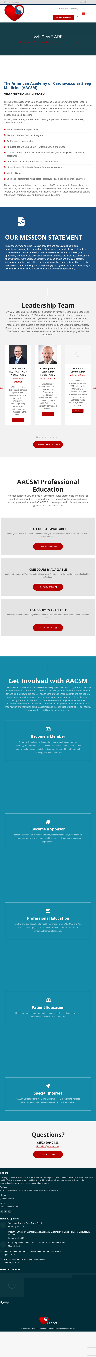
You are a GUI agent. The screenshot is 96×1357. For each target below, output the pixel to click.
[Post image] (3, 1225)
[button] (7, 388)
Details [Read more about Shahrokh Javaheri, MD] (77, 411)
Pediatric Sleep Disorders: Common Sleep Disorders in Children (32, 1251)
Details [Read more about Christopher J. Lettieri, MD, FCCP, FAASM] (47, 414)
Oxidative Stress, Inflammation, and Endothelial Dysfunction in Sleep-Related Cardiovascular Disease (49, 1233)
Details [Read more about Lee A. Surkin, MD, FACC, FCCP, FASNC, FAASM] (17, 420)
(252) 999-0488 (11, 2)
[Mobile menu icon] (86, 13)
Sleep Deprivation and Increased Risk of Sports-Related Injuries (36, 1243)
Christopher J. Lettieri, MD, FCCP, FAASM (48, 371)
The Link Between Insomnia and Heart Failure (24, 1259)
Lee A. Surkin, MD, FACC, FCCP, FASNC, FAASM (18, 371)
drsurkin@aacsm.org (68, 8)
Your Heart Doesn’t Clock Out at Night (25, 1223)
